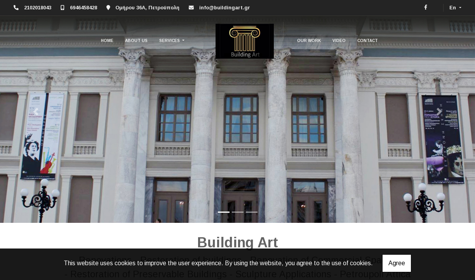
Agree (396, 263)
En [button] (453, 7)
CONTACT (367, 40)
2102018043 (37, 7)
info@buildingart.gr (224, 7)
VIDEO (339, 40)
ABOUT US (136, 40)
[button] (35, 111)
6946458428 (83, 7)
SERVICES (170, 40)
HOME (107, 40)
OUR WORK (309, 40)
